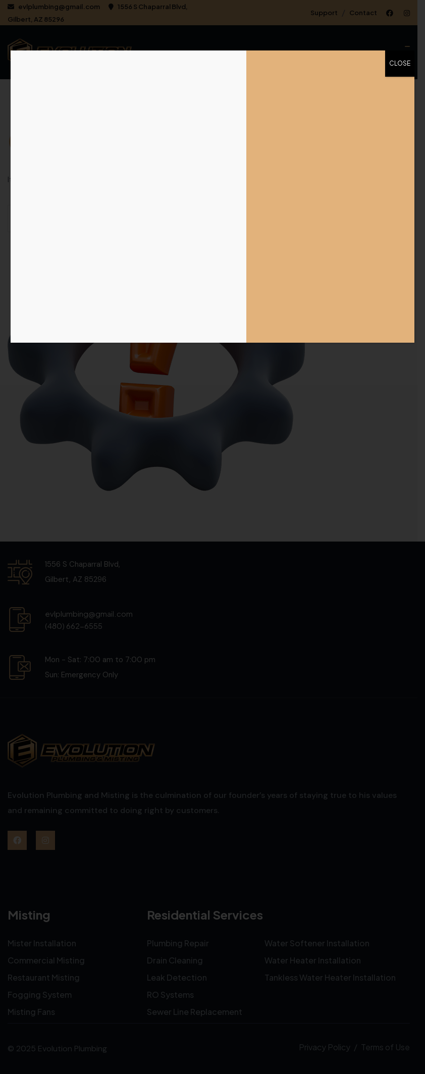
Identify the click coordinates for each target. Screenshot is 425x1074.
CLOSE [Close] (399, 63)
